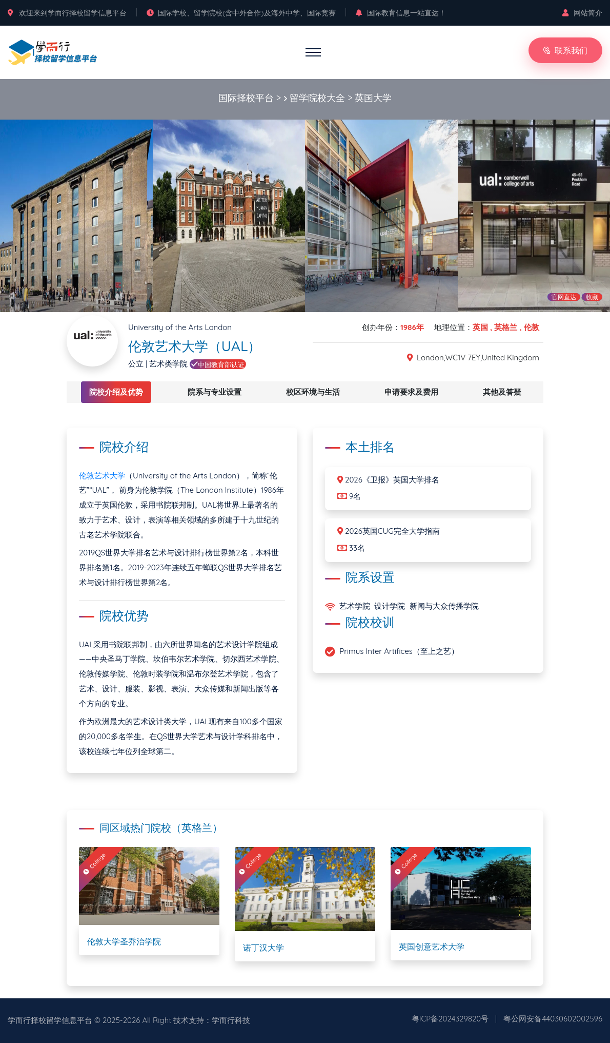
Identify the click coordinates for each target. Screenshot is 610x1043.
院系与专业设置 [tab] (214, 392)
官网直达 (564, 297)
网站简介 (582, 12)
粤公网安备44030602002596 (552, 1018)
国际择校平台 (246, 98)
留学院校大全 (317, 98)
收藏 (592, 297)
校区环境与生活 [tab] (313, 392)
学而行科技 (231, 1020)
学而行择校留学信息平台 (50, 1020)
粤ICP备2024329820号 (450, 1018)
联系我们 (565, 50)
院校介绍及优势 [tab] (116, 392)
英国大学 (373, 98)
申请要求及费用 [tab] (411, 392)
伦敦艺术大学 (102, 475)
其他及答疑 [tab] (502, 392)
